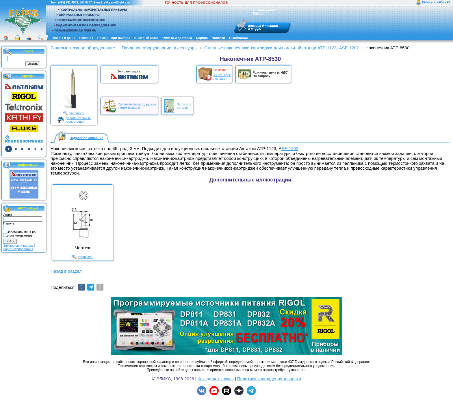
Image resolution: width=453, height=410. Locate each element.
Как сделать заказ (216, 378)
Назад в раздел (66, 271)
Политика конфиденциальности (269, 378)
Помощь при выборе (113, 38)
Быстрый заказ (146, 38)
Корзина (254, 25)
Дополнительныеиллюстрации (78, 119)
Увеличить (76, 113)
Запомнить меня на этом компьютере (21, 233)
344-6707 (85, 2)
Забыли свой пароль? (19, 245)
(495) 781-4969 (68, 2)
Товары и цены (63, 38)
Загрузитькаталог (184, 105)
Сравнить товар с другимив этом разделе (137, 105)
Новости (218, 38)
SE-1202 (289, 148)
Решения (86, 38)
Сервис (201, 38)
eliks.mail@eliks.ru (117, 2)
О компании (238, 38)
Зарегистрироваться (18, 249)
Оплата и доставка (177, 38)
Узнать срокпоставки (222, 76)
